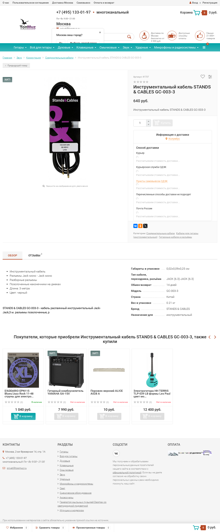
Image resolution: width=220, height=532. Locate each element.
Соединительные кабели (59, 57)
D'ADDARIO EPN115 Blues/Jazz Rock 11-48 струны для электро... (19, 393)
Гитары (19, 47)
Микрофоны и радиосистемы (175, 47)
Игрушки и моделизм (72, 510)
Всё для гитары (41, 47)
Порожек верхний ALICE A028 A (107, 392)
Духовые (64, 47)
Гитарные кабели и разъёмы (175, 237)
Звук (126, 47)
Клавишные (84, 47)
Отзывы (35, 255)
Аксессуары (66, 497)
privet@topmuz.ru (17, 468)
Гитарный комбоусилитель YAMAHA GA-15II (65, 392)
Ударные (141, 47)
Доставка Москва (62, 2)
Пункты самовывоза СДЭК (152, 181)
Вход (194, 2)
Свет (62, 488)
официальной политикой (127, 472)
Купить (166, 123)
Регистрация (210, 2)
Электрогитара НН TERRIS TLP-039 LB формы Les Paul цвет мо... (152, 393)
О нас (6, 2)
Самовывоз (83, 2)
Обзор (12, 255)
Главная (7, 57)
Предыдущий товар (16, 65)
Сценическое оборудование (75, 492)
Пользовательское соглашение (31, 2)
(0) (14, 402)
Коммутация (33, 57)
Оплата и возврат (104, 2)
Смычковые (108, 47)
